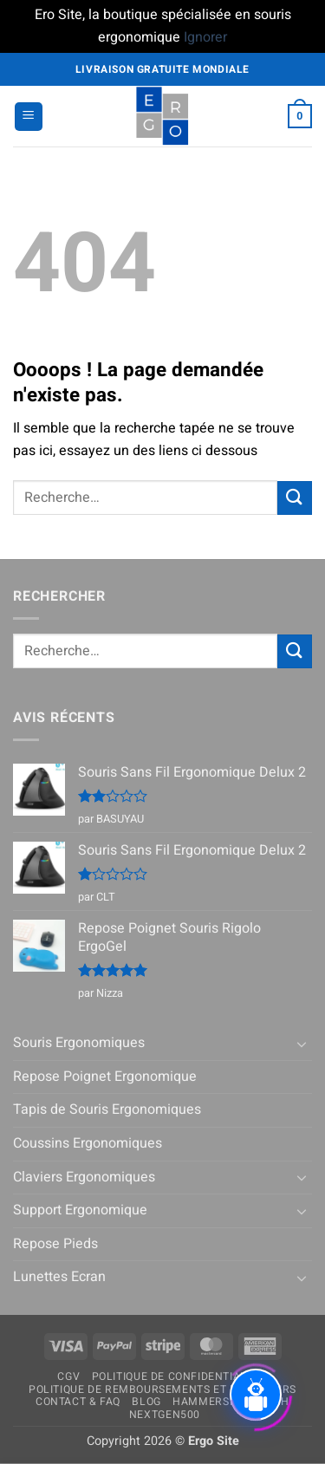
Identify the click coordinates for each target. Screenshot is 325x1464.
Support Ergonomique (80, 1210)
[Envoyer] (294, 498)
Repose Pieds (55, 1243)
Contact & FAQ (78, 1401)
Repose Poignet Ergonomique (105, 1076)
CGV (68, 1376)
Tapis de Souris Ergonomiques (107, 1109)
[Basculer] (301, 1043)
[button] (28, 116)
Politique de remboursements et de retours (162, 1389)
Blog (146, 1401)
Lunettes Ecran (59, 1276)
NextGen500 (164, 1414)
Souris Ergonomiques (79, 1042)
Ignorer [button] (205, 37)
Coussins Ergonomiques (87, 1143)
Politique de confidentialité (177, 1376)
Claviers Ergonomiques (84, 1177)
